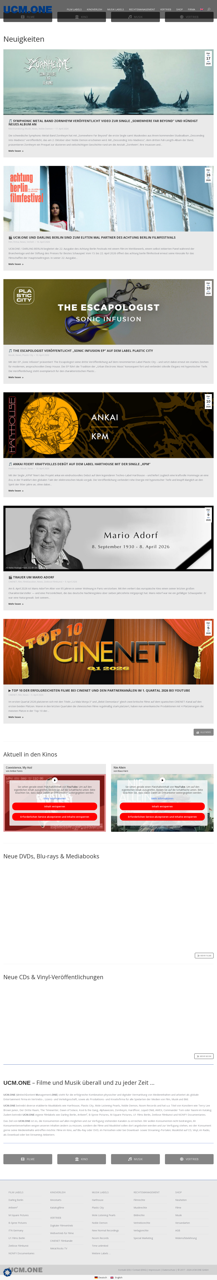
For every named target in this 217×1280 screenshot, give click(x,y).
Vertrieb (189, 1159)
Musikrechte (140, 1207)
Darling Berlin (15, 1200)
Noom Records (100, 1238)
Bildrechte (139, 1215)
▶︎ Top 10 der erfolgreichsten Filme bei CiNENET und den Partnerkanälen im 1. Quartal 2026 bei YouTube (99, 690)
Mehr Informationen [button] (55, 798)
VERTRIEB (55, 1217)
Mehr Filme (204, 955)
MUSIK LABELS (100, 1192)
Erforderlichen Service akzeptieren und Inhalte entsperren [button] (54, 817)
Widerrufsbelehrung (186, 1238)
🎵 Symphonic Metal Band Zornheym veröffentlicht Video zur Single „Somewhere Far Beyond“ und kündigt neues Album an (103, 122)
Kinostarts (55, 1200)
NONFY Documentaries (21, 1253)
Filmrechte (139, 1200)
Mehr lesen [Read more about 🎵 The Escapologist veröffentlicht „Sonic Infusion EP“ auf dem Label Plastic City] (16, 377)
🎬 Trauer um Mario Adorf (31, 577)
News (35, 128)
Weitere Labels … (101, 1253)
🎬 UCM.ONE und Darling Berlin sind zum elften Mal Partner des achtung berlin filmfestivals (91, 237)
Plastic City (27, 355)
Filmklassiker (29, 581)
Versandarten (182, 1222)
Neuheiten (181, 1200)
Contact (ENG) (139, 1269)
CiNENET (12, 581)
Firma (16, 241)
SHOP (178, 1192)
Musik (28, 128)
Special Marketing (143, 1238)
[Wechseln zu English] (116, 1277)
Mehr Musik (204, 1056)
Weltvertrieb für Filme (62, 1233)
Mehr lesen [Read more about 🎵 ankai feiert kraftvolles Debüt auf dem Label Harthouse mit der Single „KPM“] (16, 490)
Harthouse (13, 468)
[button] (7, 1272)
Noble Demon (46, 128)
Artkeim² (13, 1207)
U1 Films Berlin (16, 1238)
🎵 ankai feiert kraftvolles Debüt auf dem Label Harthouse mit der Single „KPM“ (79, 464)
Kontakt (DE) (124, 1269)
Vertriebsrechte (142, 1222)
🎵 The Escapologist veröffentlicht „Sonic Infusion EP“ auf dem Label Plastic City (80, 351)
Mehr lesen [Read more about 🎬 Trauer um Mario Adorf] (16, 603)
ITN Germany (15, 1230)
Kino (81, 1159)
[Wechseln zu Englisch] (202, 13)
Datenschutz (168, 1269)
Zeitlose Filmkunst (53, 581)
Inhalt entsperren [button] (54, 806)
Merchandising (16, 128)
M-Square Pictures (18, 1215)
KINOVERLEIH (57, 1192)
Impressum (154, 1269)
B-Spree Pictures (17, 1222)
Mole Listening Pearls (103, 1215)
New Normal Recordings (105, 1230)
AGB (177, 1230)
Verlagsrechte (141, 1230)
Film (10, 241)
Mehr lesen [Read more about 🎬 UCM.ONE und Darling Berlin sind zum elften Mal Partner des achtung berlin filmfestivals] (16, 264)
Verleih (30, 241)
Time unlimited (100, 1245)
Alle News (203, 732)
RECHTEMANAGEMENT (147, 1192)
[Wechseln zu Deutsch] (101, 1277)
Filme (28, 1159)
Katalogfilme (57, 1211)
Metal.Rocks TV (58, 1248)
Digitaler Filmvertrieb (61, 1225)
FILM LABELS (15, 1192)
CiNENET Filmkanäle (61, 1240)
